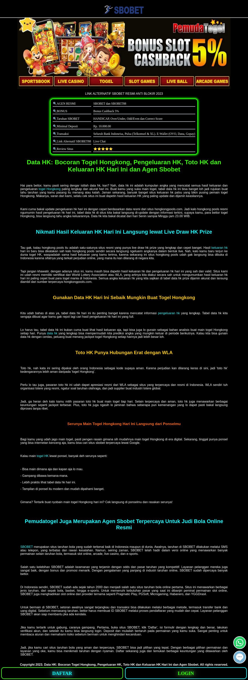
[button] (239, 657)
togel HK (43, 456)
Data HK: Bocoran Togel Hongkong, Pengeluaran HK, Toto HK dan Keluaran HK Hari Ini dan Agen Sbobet (121, 664)
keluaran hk (219, 247)
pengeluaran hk (169, 313)
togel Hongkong (50, 189)
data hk (52, 333)
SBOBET (26, 546)
